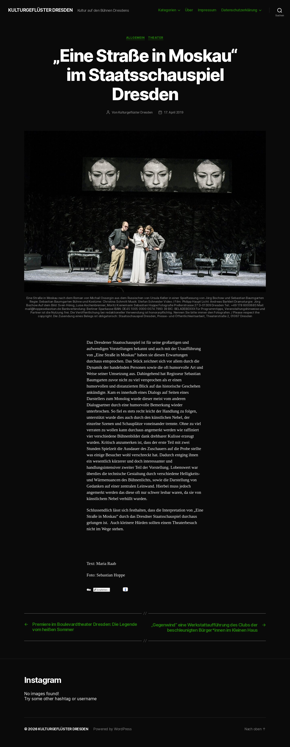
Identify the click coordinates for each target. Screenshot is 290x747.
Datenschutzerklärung (239, 10)
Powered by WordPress (114, 735)
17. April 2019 (174, 113)
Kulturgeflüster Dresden (135, 113)
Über (189, 10)
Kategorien (167, 10)
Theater (156, 38)
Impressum (207, 10)
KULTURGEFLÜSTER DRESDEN (42, 10)
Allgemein (135, 38)
